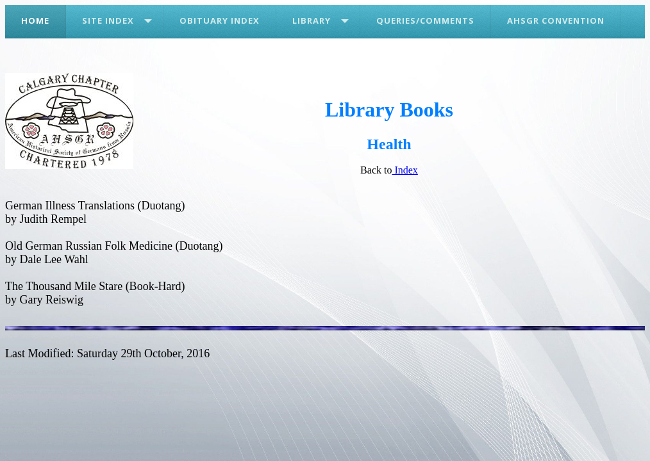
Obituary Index (219, 20)
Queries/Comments (425, 20)
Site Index (108, 20)
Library (311, 20)
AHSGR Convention (555, 20)
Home (35, 20)
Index (404, 170)
